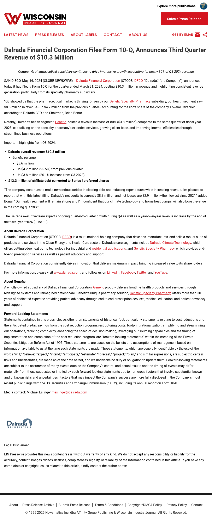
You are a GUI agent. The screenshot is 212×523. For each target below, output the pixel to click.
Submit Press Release (74, 505)
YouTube (160, 272)
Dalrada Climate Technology (170, 243)
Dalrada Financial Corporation (98, 81)
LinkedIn (113, 272)
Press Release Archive (38, 505)
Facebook (128, 272)
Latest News (16, 34)
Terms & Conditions (109, 505)
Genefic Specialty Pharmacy (130, 101)
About (13, 505)
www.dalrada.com (67, 272)
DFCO (138, 81)
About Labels (84, 34)
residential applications (109, 248)
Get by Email (186, 35)
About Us (138, 34)
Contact (113, 34)
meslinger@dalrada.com (69, 392)
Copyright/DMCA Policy (145, 505)
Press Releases (49, 34)
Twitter (142, 272)
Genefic (60, 122)
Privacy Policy (176, 505)
